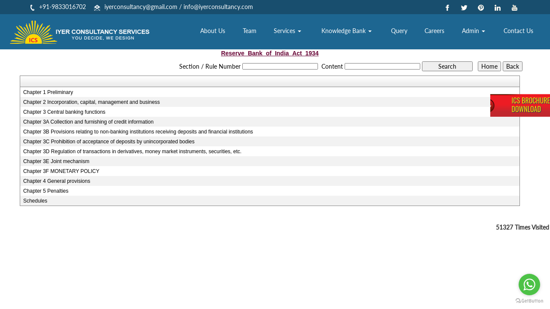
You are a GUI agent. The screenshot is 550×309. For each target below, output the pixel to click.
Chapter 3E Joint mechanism (56, 161)
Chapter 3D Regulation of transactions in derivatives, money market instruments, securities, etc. (132, 151)
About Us (226, 32)
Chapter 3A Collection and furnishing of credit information (88, 122)
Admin (476, 32)
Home (189, 32)
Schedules (35, 201)
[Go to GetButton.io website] (529, 300)
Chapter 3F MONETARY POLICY (61, 171)
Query (405, 32)
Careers (439, 32)
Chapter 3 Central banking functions (64, 112)
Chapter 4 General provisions (56, 181)
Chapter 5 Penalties (45, 191)
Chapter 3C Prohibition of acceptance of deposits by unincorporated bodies (109, 142)
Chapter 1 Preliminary (48, 92)
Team (261, 32)
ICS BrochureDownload (531, 104)
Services (298, 32)
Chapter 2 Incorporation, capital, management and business (91, 102)
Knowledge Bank (355, 32)
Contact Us (519, 32)
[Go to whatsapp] (529, 284)
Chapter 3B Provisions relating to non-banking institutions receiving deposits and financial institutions (138, 132)
